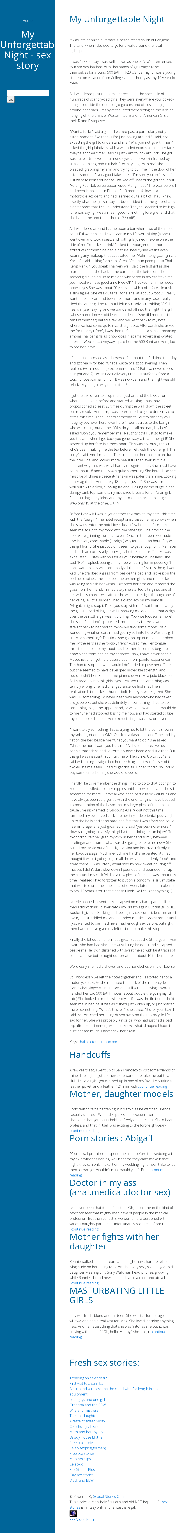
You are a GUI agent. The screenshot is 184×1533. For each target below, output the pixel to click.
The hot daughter (84, 1415)
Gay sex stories (81, 1474)
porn (115, 1041)
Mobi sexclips (80, 1458)
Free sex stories (82, 1442)
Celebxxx (77, 1464)
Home (28, 20)
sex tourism (95, 1041)
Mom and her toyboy (86, 1431)
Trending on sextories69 (89, 1378)
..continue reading (152, 1086)
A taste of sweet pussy (87, 1421)
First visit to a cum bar (87, 1383)
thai (82, 1041)
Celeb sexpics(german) (88, 1448)
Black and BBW (82, 1480)
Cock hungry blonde (86, 1426)
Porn (90, 1519)
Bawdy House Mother (87, 1437)
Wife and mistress (84, 1410)
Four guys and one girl (87, 1399)
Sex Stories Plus (82, 1469)
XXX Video (77, 1519)
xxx (108, 1041)
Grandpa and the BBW (88, 1404)
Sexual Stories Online (110, 1496)
